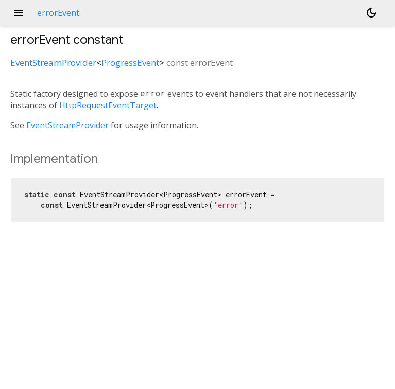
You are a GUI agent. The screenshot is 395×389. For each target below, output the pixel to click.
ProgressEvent (130, 63)
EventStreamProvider (53, 63)
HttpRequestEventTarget (108, 105)
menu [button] (18, 13)
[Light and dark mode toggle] (371, 13)
